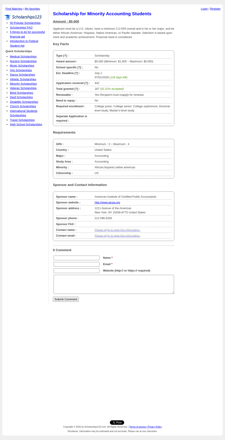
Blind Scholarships (21, 92)
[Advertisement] (199, 79)
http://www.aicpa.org (107, 202)
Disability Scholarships (24, 101)
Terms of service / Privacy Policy (145, 427)
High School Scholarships (26, 124)
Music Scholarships (22, 65)
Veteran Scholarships (23, 88)
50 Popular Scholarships (25, 23)
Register (215, 8)
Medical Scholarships (23, 56)
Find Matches (14, 8)
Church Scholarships (23, 106)
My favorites (32, 8)
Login (204, 8)
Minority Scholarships (23, 83)
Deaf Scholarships (21, 97)
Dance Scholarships (22, 74)
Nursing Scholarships (23, 61)
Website (108, 270)
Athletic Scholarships (23, 79)
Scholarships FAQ (21, 27)
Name (107, 257)
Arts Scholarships (21, 70)
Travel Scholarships (22, 120)
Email (107, 264)
